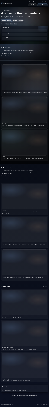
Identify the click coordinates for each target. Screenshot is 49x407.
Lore (38, 1)
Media (42, 1)
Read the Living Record (18, 20)
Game (34, 1)
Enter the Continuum (42, 4)
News (30, 1)
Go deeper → (45, 47)
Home (26, 1)
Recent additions (32, 4)
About (46, 1)
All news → (45, 286)
